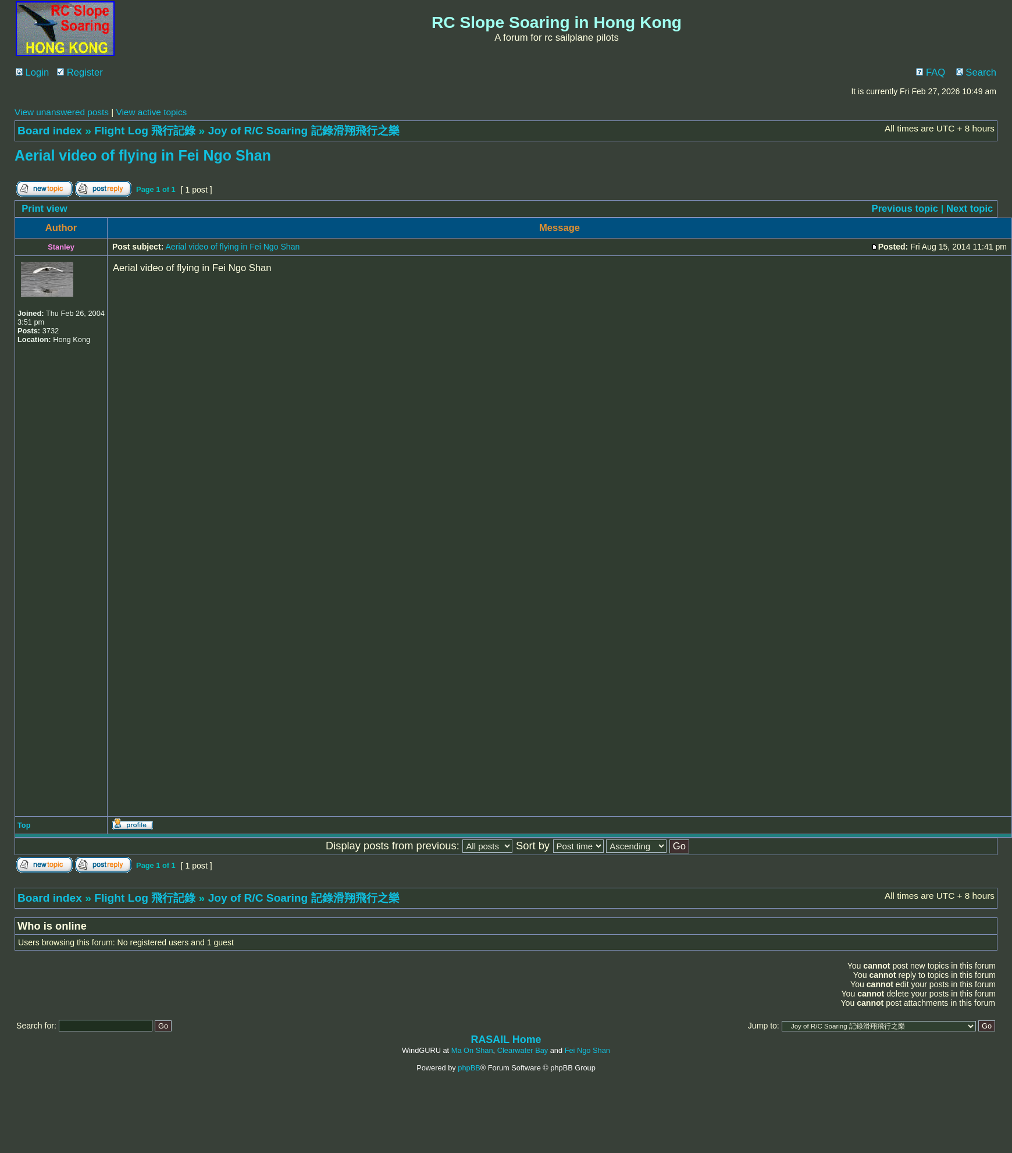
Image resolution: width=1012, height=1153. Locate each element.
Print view (44, 208)
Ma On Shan (472, 1050)
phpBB (469, 1067)
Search (976, 72)
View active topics (151, 112)
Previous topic (905, 208)
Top (24, 825)
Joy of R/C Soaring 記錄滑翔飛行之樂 (304, 130)
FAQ (930, 72)
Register (80, 72)
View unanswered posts (62, 112)
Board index (49, 130)
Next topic (969, 208)
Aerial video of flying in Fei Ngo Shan (143, 155)
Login (32, 72)
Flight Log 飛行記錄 (144, 130)
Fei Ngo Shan (587, 1050)
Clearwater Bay (522, 1050)
